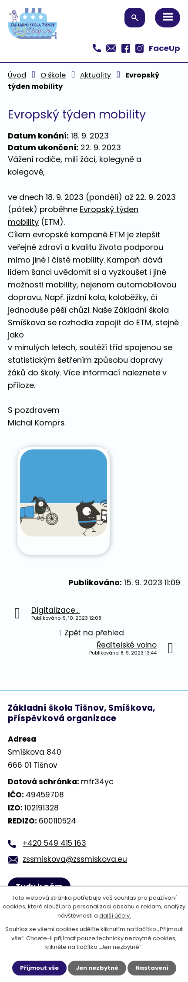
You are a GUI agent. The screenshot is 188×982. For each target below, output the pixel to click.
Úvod (17, 75)
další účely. (115, 916)
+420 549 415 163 (54, 843)
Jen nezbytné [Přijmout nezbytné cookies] (97, 968)
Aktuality (95, 75)
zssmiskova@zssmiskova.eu (75, 859)
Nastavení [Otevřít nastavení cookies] (151, 968)
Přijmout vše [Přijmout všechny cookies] (39, 968)
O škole (53, 75)
